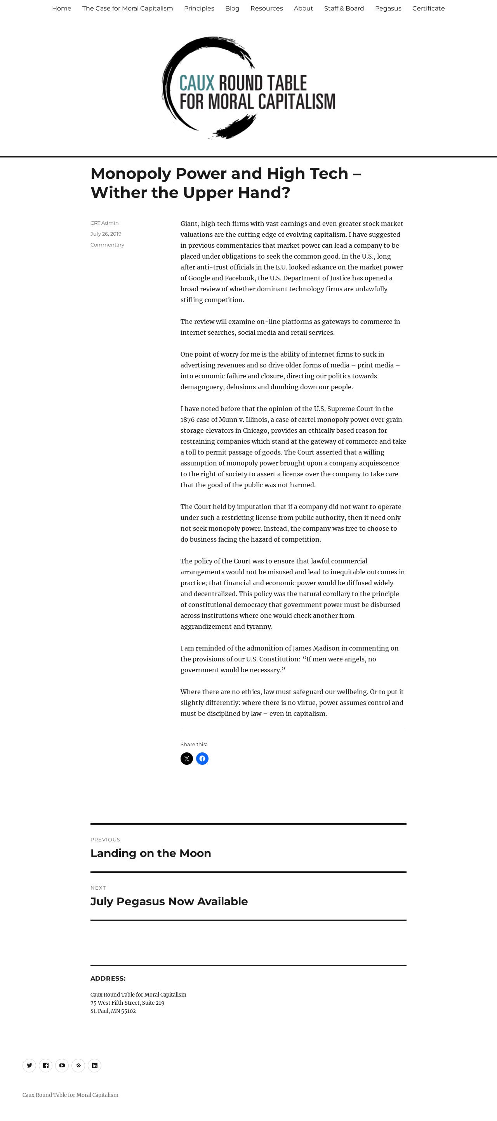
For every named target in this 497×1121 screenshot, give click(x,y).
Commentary (107, 244)
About (303, 8)
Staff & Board (344, 8)
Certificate (428, 8)
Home (61, 8)
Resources (266, 8)
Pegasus (388, 8)
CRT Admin (104, 223)
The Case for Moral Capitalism (127, 8)
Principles (199, 8)
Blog (232, 8)
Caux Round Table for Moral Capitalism (70, 1095)
